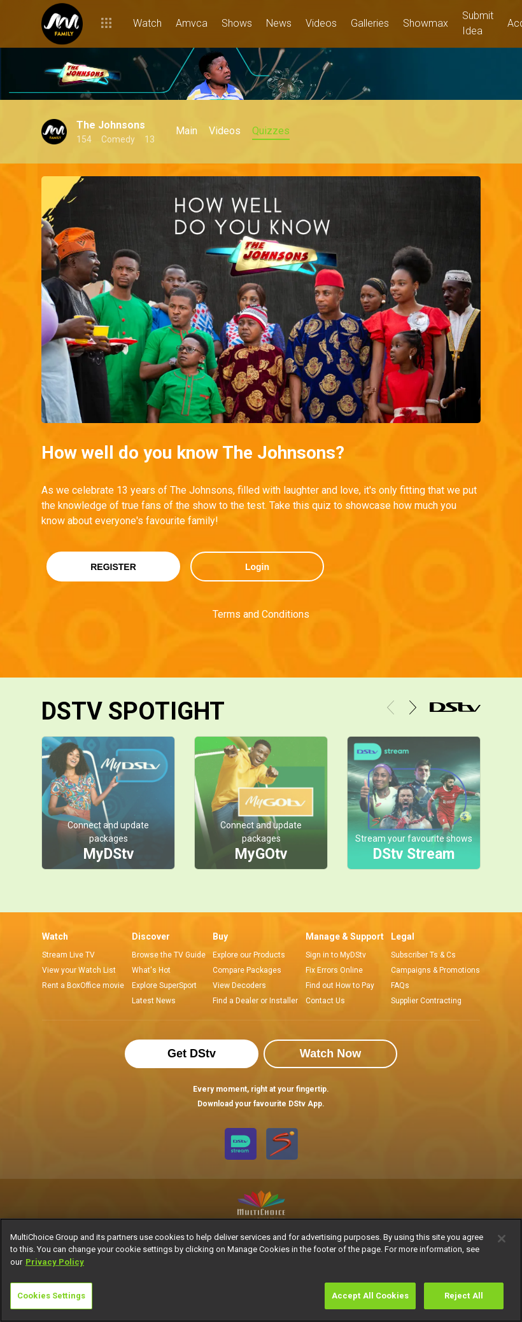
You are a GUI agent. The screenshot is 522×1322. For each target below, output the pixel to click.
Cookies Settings (51, 1295)
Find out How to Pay (340, 985)
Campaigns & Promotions (435, 970)
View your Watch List (79, 970)
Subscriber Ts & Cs (423, 954)
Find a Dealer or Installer (255, 1000)
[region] (261, 1270)
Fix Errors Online (334, 970)
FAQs (400, 985)
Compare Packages (247, 970)
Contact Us (325, 1000)
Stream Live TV (68, 954)
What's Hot (151, 970)
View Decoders (239, 985)
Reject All (463, 1295)
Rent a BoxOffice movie (83, 985)
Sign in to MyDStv (336, 954)
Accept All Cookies (370, 1295)
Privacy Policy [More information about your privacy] (54, 1262)
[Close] (502, 1239)
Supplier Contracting (426, 1000)
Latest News (154, 1000)
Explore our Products (249, 954)
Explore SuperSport (164, 985)
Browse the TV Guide (169, 954)
